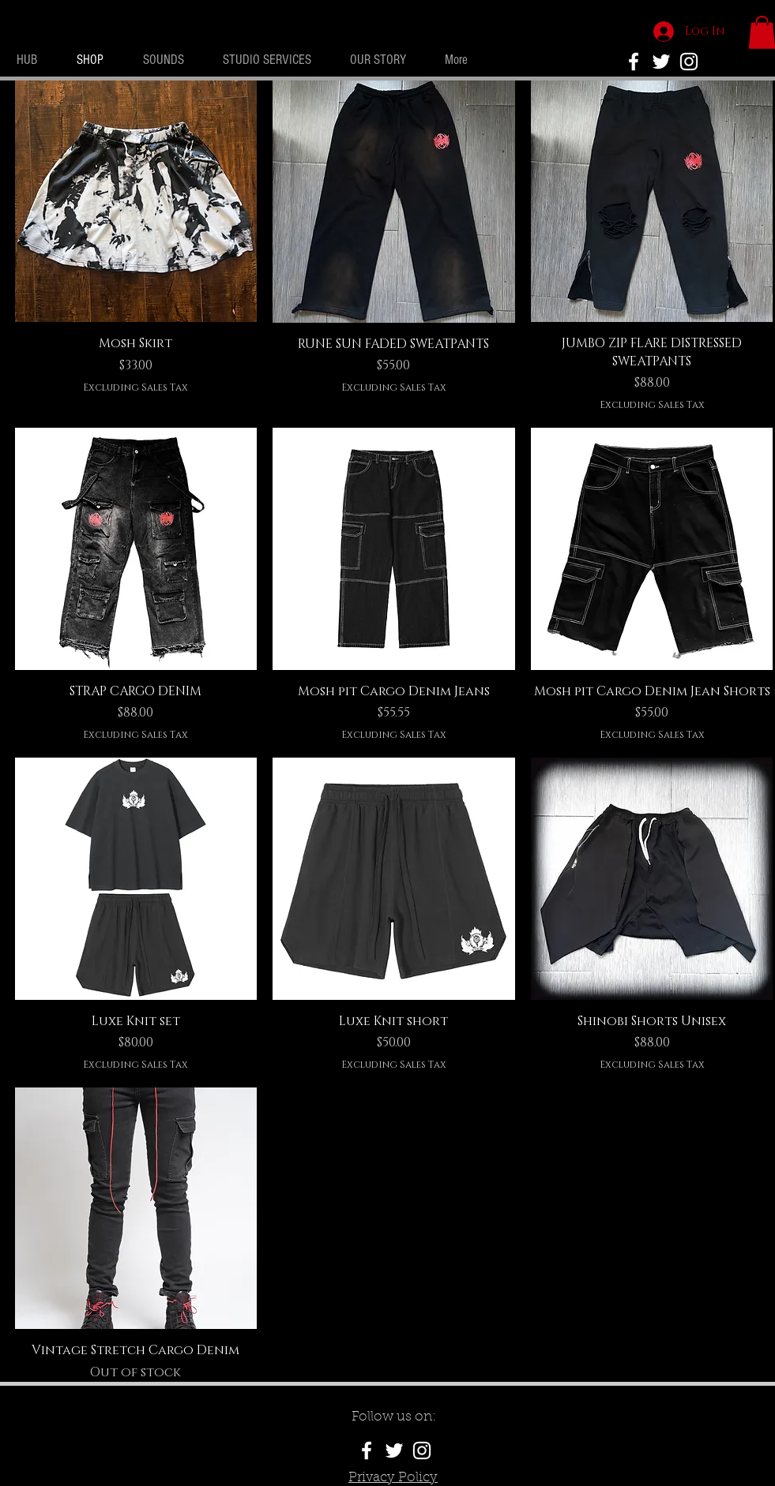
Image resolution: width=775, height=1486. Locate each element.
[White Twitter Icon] (661, 61)
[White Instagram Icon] (689, 61)
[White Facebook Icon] (366, 1450)
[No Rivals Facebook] (633, 61)
